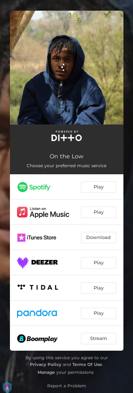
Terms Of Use (87, 364)
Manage (46, 372)
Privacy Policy (45, 364)
